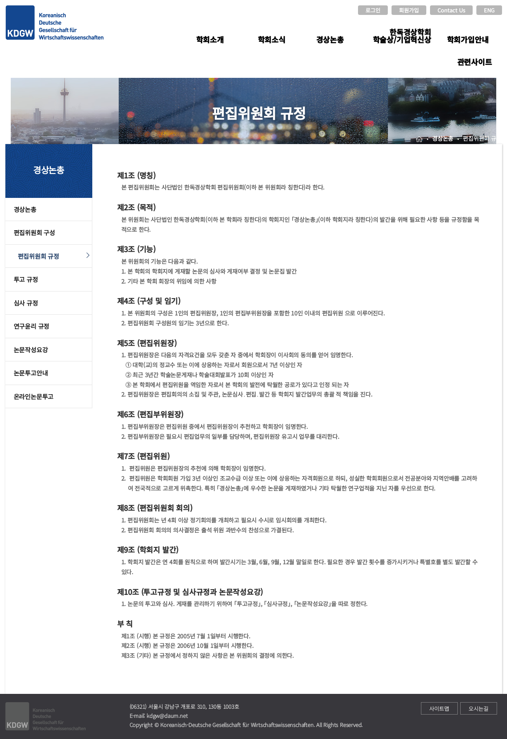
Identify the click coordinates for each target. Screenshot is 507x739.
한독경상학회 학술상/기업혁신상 (402, 35)
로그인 (372, 10)
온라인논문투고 (34, 396)
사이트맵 (439, 709)
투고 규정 (26, 279)
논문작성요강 (31, 349)
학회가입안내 (468, 39)
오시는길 (478, 709)
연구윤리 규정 (32, 326)
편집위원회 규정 (38, 256)
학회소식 (272, 39)
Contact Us (451, 10)
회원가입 (409, 10)
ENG (489, 10)
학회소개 (210, 39)
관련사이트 (474, 61)
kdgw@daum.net (167, 716)
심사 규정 (26, 302)
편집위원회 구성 (34, 232)
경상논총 (330, 39)
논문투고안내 (31, 372)
